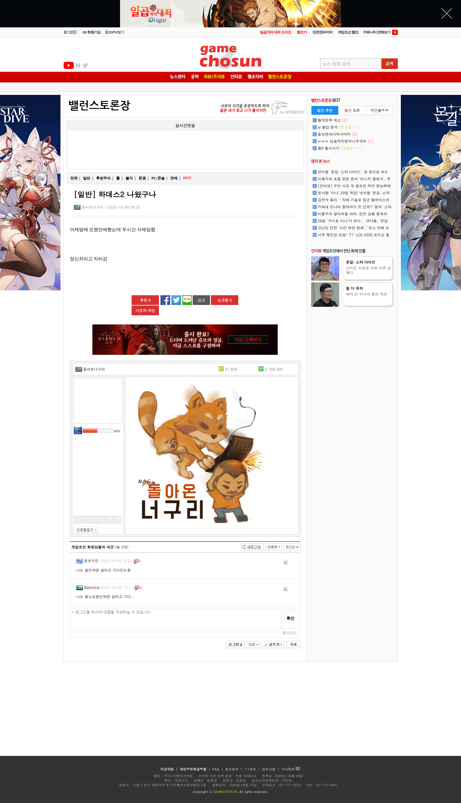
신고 (201, 300)
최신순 (292, 547)
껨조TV (302, 32)
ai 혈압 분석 (339, 127)
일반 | (88, 178)
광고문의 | (233, 769)
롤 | (119, 178)
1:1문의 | (252, 769)
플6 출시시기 (340, 148)
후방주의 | (104, 178)
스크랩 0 (224, 300)
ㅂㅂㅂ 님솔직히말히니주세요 (345, 141)
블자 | (131, 178)
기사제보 (290, 769)
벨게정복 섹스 (333, 120)
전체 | (75, 178)
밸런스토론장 (99, 105)
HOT (188, 178)
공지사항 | (271, 769)
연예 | (175, 178)
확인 (290, 618)
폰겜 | (144, 178)
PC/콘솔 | (159, 178)
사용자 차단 (145, 310)
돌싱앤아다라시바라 (338, 134)
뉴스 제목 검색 (336, 64)
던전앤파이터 (322, 32)
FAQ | (218, 769)
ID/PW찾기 (114, 32)
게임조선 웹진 (348, 32)
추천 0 (145, 300)
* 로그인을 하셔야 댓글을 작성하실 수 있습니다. (175, 618)
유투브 (69, 65)
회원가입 (91, 32)
